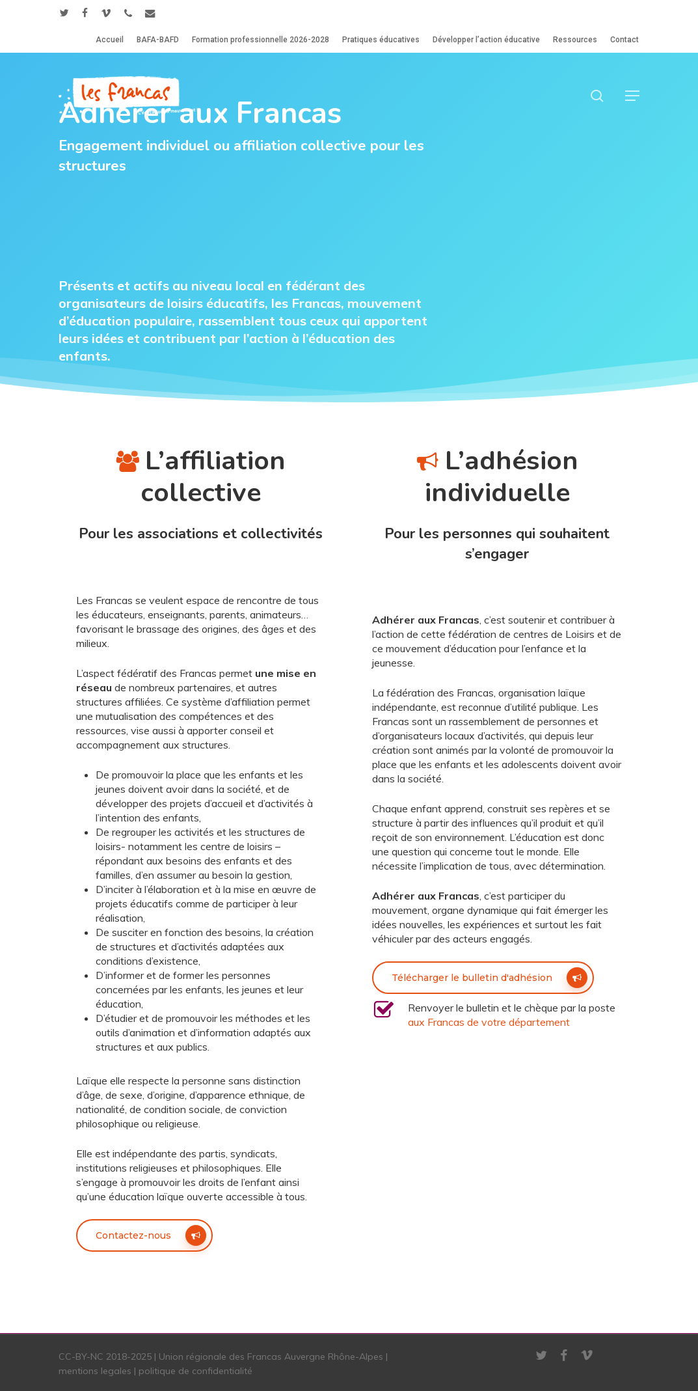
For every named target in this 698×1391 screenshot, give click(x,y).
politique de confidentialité (195, 1371)
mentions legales (95, 1371)
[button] (632, 95)
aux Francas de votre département (489, 1021)
